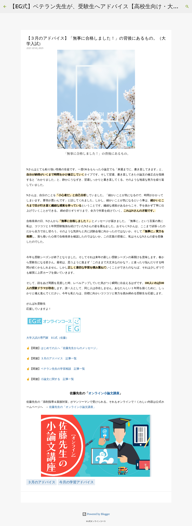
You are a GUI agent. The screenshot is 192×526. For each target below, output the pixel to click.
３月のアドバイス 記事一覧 (59, 358)
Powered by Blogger (96, 514)
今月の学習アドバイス (76, 482)
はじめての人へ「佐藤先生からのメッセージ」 (70, 348)
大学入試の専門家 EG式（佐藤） (47, 337)
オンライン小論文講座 (103, 393)
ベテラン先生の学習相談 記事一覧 (63, 368)
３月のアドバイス (41, 482)
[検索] (187, 6)
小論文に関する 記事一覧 (57, 379)
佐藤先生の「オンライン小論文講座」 (72, 406)
